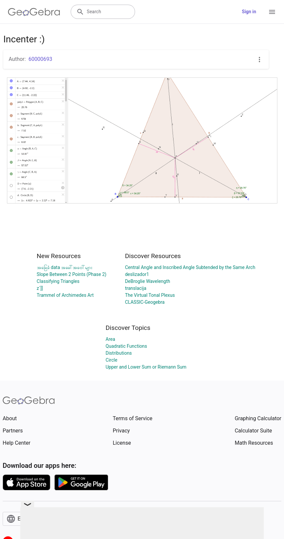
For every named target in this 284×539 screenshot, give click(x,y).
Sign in (249, 11)
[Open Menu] (272, 12)
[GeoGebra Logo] (34, 12)
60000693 (40, 59)
